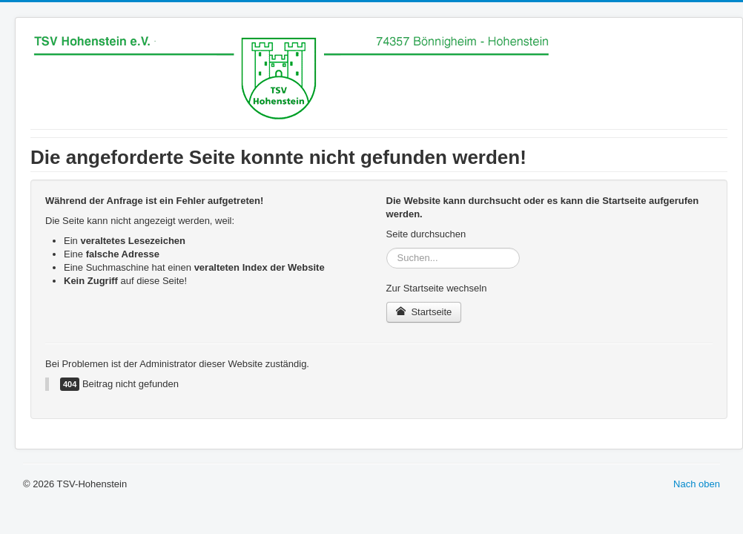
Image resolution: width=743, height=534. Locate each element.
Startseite (424, 311)
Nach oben (696, 484)
